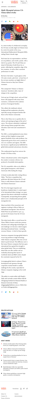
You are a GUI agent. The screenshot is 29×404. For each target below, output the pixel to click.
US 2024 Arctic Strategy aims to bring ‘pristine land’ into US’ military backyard (19, 316)
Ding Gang (4, 15)
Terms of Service (5, 398)
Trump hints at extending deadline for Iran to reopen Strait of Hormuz (15, 356)
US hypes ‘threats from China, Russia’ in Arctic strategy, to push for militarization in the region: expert (20, 325)
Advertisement (18, 396)
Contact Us (4, 396)
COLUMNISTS (12, 6)
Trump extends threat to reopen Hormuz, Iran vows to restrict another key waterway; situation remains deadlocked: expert (15, 362)
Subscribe (24, 2)
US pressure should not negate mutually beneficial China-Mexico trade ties (19, 333)
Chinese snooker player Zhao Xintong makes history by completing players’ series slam (14, 344)
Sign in (22, 1)
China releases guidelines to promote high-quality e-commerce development (14, 374)
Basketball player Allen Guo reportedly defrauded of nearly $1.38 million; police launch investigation (15, 368)
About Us (3, 394)
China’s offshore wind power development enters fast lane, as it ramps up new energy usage (14, 350)
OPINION (4, 6)
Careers (16, 394)
